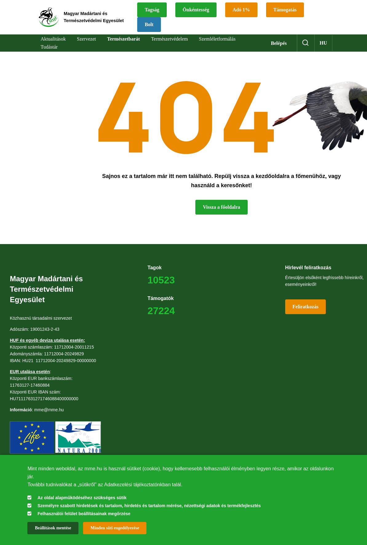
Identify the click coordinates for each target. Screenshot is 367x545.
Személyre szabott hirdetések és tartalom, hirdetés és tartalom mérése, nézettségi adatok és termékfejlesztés (149, 505)
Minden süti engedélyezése (114, 528)
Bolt (168, 24)
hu (323, 42)
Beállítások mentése (53, 528)
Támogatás (304, 9)
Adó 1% (260, 9)
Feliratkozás (305, 306)
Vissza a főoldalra (221, 207)
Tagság (171, 9)
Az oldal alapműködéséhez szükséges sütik (82, 497)
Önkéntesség (215, 9)
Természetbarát (123, 38)
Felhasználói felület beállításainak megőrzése (84, 513)
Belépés (279, 43)
